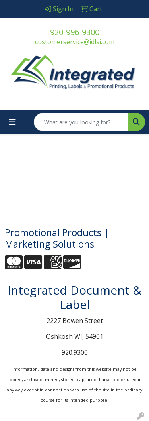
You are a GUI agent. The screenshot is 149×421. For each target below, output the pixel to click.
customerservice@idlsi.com (74, 41)
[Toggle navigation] (12, 122)
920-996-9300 (74, 32)
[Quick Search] (81, 122)
